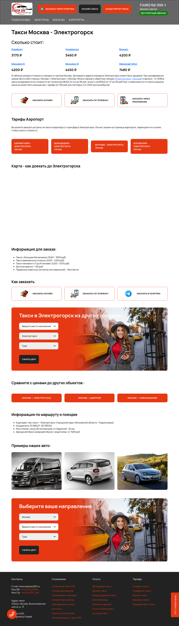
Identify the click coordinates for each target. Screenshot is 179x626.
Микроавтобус (128, 64)
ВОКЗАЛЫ (59, 19)
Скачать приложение (63, 613)
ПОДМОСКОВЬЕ (20, 19)
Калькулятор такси (117, 8)
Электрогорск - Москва (128, 78)
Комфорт (17, 49)
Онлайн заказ (90, 8)
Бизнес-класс (140, 595)
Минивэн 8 (72, 64)
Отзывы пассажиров (62, 590)
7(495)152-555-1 (153, 5)
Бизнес (123, 49)
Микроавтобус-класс (144, 604)
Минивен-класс (141, 599)
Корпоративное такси (63, 604)
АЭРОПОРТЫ (76, 19)
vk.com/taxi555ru (30, 589)
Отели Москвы (100, 599)
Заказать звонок (148, 8)
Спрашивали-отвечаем (64, 595)
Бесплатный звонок (153, 13)
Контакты (57, 608)
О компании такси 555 (63, 586)
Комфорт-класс (141, 586)
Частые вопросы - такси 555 (66, 617)
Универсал (72, 49)
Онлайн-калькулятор (63, 599)
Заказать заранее (101, 604)
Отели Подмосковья (103, 608)
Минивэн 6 (18, 64)
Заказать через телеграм (57, 9)
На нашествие (99, 613)
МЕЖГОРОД (42, 19)
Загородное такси (102, 586)
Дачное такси (99, 590)
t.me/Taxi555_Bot (30, 592)
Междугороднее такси (104, 595)
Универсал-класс (142, 590)
